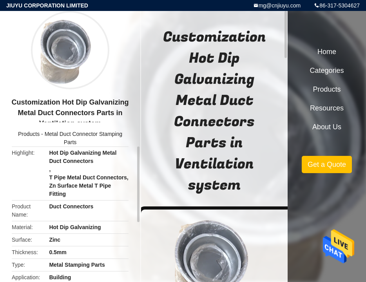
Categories (327, 70)
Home (326, 52)
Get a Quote (327, 164)
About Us (326, 127)
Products (29, 134)
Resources (327, 108)
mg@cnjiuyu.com (280, 5)
